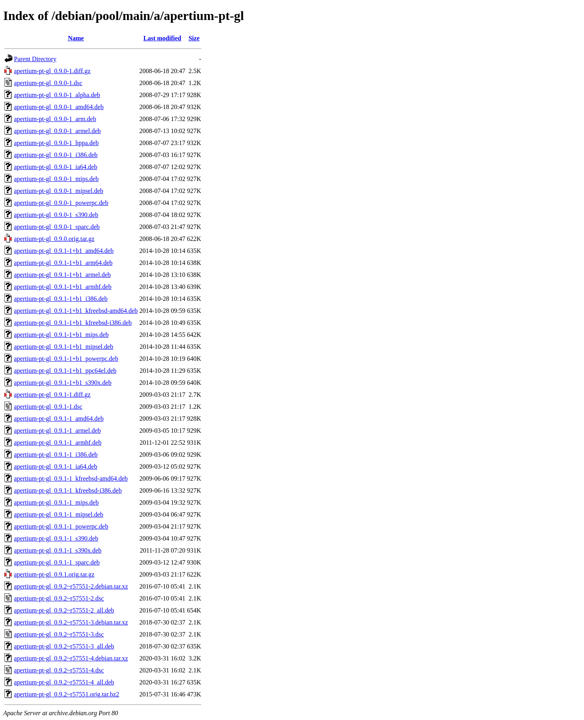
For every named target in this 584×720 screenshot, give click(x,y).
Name (76, 38)
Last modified (162, 38)
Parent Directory (35, 59)
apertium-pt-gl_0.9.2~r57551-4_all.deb (64, 682)
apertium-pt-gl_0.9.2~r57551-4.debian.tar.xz (71, 658)
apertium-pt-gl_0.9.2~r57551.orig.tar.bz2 (66, 694)
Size (194, 38)
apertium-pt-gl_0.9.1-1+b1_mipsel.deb (63, 346)
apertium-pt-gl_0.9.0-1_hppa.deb (56, 142)
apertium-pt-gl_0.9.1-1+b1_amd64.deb (63, 250)
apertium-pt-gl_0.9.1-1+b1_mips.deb (61, 334)
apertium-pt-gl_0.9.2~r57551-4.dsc (59, 670)
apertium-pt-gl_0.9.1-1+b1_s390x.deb (62, 382)
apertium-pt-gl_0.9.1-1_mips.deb (56, 502)
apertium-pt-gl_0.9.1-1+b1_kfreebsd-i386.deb (73, 322)
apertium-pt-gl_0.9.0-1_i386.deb (55, 154)
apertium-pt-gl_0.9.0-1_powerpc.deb (61, 202)
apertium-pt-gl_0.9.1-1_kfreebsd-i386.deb (68, 490)
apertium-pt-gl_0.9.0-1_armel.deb (57, 130)
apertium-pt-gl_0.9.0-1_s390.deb (56, 214)
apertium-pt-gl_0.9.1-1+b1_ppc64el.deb (65, 370)
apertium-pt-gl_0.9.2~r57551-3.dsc (59, 634)
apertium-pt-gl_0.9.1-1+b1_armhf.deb (62, 286)
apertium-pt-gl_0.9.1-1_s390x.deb (57, 550)
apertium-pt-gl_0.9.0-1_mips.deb (56, 178)
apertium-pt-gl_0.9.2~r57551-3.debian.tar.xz (71, 622)
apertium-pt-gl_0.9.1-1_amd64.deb (58, 418)
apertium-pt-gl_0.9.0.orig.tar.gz (54, 238)
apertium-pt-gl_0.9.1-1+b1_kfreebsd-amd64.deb (76, 310)
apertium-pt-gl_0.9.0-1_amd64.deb (58, 106)
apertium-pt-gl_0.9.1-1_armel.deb (57, 430)
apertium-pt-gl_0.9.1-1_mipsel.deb (58, 514)
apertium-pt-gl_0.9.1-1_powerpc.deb (61, 526)
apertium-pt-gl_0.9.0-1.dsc (48, 83)
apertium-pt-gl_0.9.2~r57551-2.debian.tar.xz (71, 586)
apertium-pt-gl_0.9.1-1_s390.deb (56, 538)
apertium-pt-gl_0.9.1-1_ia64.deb (55, 466)
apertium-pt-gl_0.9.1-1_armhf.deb (57, 442)
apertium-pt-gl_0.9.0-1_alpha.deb (57, 94)
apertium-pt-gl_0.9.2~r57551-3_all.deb (64, 646)
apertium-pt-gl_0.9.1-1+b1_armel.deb (62, 274)
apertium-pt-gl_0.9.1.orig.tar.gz (54, 574)
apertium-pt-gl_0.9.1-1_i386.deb (55, 454)
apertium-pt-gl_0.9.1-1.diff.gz (52, 394)
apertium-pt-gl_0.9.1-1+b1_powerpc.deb (66, 358)
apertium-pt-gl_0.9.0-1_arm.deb (55, 118)
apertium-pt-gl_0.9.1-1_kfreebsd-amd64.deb (71, 478)
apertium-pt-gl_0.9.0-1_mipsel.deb (58, 190)
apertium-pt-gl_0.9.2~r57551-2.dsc (59, 598)
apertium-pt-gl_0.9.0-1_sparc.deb (57, 226)
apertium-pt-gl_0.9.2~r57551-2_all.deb (64, 610)
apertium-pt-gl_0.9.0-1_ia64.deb (55, 166)
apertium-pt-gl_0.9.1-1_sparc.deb (57, 562)
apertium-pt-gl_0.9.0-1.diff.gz (52, 71)
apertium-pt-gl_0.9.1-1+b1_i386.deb (60, 298)
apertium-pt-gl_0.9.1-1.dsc (48, 406)
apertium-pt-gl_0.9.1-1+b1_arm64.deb (63, 262)
